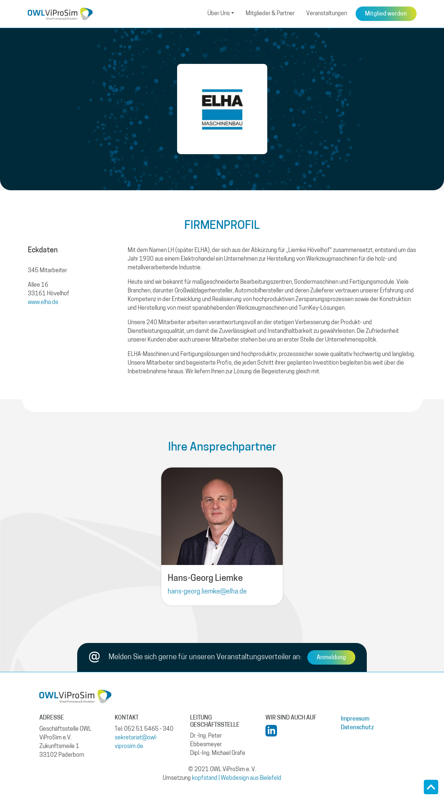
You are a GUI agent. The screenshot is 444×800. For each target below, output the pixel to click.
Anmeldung (331, 658)
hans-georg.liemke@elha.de (207, 591)
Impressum (355, 719)
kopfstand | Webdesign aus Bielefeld (236, 778)
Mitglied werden (386, 14)
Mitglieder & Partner (270, 14)
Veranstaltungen (326, 14)
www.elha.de (43, 302)
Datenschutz (357, 728)
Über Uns (218, 14)
